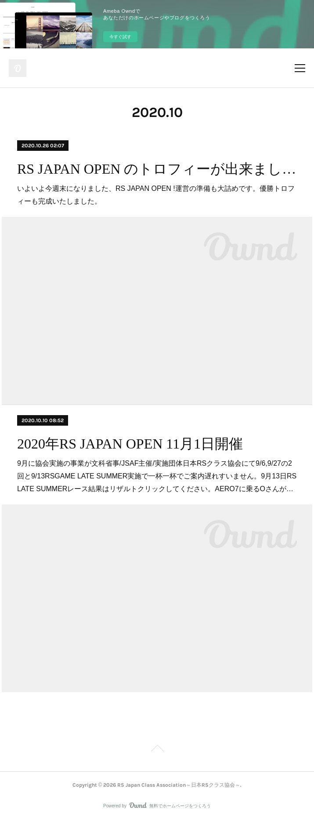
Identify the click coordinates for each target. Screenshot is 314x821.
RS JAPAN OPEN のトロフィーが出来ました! (157, 169)
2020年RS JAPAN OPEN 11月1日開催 (130, 444)
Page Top (157, 750)
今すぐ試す (120, 36)
